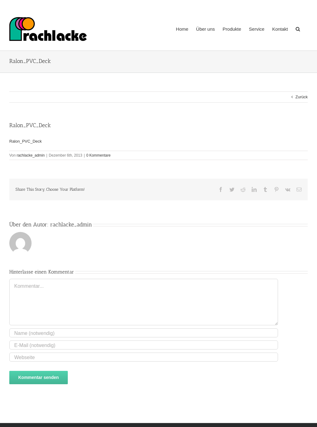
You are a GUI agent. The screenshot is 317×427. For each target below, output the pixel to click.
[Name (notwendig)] (143, 332)
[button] (298, 28)
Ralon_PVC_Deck (25, 141)
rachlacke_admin (31, 155)
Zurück (301, 97)
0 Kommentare (98, 155)
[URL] (143, 357)
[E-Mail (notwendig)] (143, 344)
